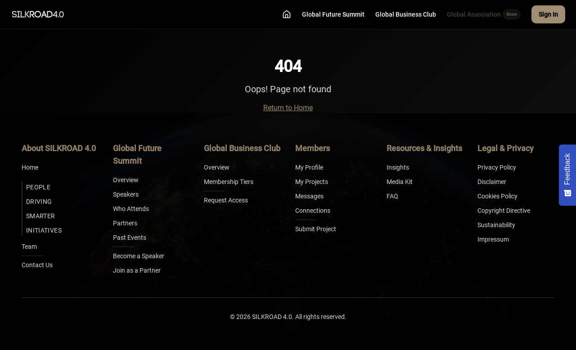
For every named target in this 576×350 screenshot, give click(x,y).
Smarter (40, 216)
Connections (312, 210)
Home (30, 167)
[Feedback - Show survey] (567, 175)
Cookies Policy (497, 196)
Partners (125, 223)
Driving (39, 201)
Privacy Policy (496, 167)
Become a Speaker (138, 256)
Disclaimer (491, 181)
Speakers (126, 194)
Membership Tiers (228, 181)
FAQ (392, 196)
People (38, 187)
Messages (309, 196)
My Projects (311, 181)
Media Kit (400, 181)
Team (29, 246)
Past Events (129, 237)
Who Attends (131, 208)
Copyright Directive (503, 210)
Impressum (493, 239)
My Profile (309, 167)
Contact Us (37, 265)
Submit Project (315, 229)
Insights (398, 167)
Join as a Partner (137, 270)
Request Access (226, 200)
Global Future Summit (333, 14)
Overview (126, 180)
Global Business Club (405, 14)
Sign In (548, 14)
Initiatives (44, 230)
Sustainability (496, 225)
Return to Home (288, 107)
